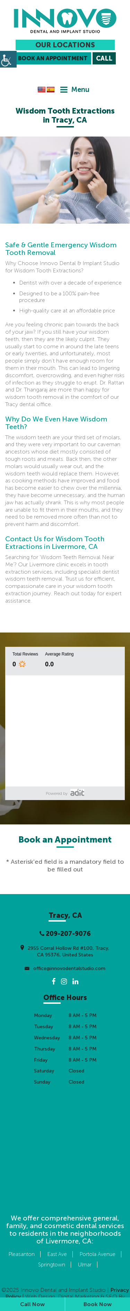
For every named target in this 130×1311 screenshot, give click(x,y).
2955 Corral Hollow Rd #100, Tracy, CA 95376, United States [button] (65, 951)
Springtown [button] (51, 1265)
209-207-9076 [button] (65, 934)
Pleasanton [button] (22, 1254)
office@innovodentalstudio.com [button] (65, 968)
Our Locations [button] (65, 45)
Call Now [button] (32, 1304)
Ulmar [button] (85, 1265)
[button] (65, 20)
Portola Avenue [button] (97, 1254)
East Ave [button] (57, 1254)
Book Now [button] (98, 1304)
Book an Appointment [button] (53, 58)
